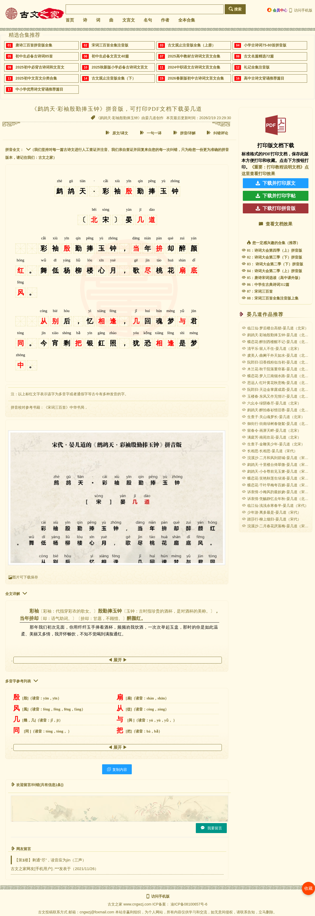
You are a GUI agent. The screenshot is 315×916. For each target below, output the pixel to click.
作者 (165, 20)
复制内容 (117, 769)
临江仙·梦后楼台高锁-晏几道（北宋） (275, 328)
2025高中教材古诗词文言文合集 (194, 56)
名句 (148, 20)
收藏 (308, 888)
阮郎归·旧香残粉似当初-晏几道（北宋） (277, 362)
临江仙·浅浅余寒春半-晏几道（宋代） (275, 505)
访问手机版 (300, 10)
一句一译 (150, 133)
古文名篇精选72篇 (259, 56)
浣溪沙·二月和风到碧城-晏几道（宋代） (277, 458)
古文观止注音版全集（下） (114, 78)
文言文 (128, 20)
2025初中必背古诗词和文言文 (39, 67)
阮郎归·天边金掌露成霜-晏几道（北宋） (277, 389)
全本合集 (186, 20)
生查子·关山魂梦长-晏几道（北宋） (273, 417)
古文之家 (115, 904)
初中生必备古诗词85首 (34, 56)
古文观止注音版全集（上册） (192, 45)
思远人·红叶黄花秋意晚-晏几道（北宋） (277, 383)
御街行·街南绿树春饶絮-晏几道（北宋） (277, 424)
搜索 (235, 9)
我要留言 (211, 828)
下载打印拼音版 (276, 208)
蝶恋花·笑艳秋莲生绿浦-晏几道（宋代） (277, 478)
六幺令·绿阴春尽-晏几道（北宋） (271, 403)
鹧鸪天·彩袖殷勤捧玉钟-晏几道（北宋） (277, 335)
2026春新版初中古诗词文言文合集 (196, 78)
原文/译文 (117, 133)
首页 (70, 20)
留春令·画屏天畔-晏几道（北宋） (271, 430)
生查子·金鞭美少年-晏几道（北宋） (273, 444)
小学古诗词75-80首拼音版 (265, 45)
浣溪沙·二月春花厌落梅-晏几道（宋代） (277, 526)
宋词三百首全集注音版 (110, 45)
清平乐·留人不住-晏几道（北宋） (271, 348)
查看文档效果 (275, 224)
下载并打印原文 (276, 183)
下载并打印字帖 (276, 195)
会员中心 (277, 10)
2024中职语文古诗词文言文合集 (194, 67)
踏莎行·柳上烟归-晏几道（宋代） (271, 519)
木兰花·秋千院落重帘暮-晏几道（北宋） (277, 369)
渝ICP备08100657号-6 (189, 904)
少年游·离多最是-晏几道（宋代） (271, 512)
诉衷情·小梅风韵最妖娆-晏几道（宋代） (277, 492)
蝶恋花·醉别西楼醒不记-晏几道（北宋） (277, 342)
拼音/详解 (184, 133)
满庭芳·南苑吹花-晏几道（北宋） (271, 437)
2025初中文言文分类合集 (36, 78)
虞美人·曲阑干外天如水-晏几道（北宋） (277, 355)
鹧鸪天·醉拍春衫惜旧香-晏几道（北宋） (277, 410)
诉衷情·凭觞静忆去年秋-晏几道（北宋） (277, 499)
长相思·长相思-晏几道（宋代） (269, 451)
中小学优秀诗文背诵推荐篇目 (39, 89)
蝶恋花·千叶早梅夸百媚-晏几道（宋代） (277, 485)
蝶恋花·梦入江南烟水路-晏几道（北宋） (277, 376)
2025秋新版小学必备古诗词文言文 (120, 67)
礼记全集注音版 (257, 67)
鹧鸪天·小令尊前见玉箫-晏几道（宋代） (277, 471)
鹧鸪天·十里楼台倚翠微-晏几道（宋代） (277, 464)
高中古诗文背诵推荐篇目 (264, 78)
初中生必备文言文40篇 (110, 56)
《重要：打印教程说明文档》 (277, 167)
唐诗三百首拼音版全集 (33, 45)
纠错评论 (217, 133)
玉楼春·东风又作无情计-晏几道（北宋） (277, 396)
